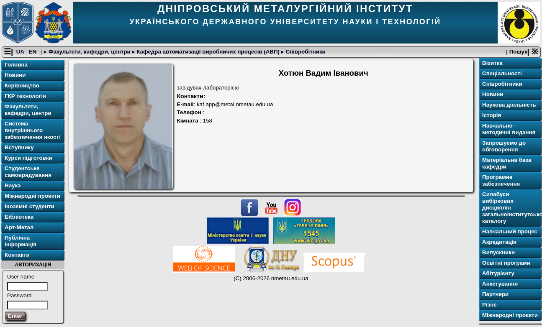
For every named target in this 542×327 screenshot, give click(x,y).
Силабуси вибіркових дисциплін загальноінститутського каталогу (511, 207)
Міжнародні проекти (32, 196)
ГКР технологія (25, 96)
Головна (16, 64)
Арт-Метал (19, 227)
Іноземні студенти (29, 206)
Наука (13, 185)
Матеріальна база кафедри (506, 163)
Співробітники (305, 52)
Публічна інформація (20, 241)
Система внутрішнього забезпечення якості (33, 130)
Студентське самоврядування (28, 171)
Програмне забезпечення (501, 180)
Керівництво (22, 85)
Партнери (495, 294)
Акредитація (499, 242)
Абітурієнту (498, 273)
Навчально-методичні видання (508, 129)
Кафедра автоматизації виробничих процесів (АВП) (208, 52)
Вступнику (19, 147)
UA (21, 52)
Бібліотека (19, 217)
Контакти (17, 255)
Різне (489, 304)
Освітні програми (506, 263)
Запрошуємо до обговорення (504, 146)
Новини (15, 75)
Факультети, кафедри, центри (89, 52)
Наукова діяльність (509, 105)
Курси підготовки (28, 158)
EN (33, 52)
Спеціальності (502, 73)
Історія (491, 115)
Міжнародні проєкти (510, 315)
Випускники (498, 252)
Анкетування (500, 284)
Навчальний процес (509, 231)
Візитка (492, 63)
